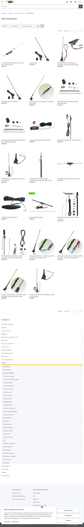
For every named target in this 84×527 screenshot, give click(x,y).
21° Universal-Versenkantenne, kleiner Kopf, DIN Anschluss (12, 63)
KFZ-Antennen (7, 402)
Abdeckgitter (6, 366)
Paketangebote (5, 466)
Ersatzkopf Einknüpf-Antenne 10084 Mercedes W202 (67, 102)
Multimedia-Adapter (9, 453)
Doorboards (6, 421)
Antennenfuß (33, 63)
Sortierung (14, 26)
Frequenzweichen (8, 437)
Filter (5, 26)
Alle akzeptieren (68, 510)
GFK (4, 440)
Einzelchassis (5, 347)
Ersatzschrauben (8, 431)
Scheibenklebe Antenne (36, 217)
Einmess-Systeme (8, 427)
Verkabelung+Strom (7, 359)
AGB (34, 496)
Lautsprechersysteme (7, 324)
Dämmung (4, 356)
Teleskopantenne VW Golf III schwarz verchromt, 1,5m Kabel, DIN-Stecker (12, 256)
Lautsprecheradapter (9, 443)
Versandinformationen (18, 499)
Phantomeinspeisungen (10, 411)
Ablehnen (68, 520)
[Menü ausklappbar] (2, 1)
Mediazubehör (7, 450)
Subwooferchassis (6, 350)
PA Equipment (5, 475)
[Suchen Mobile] (40, 6)
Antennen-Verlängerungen (11, 379)
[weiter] (81, 30)
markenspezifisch (8, 447)
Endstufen (4, 340)
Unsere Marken (5, 331)
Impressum (7, 521)
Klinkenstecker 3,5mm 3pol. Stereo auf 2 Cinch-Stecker (13, 179)
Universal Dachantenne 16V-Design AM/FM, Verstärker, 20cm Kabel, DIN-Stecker (70, 256)
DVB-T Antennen (8, 395)
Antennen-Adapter (8, 376)
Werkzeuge (6, 463)
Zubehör (3, 363)
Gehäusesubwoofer (7, 353)
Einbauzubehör (7, 424)
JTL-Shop (75, 525)
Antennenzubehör (8, 386)
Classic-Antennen (8, 389)
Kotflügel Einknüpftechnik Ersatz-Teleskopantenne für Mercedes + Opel (40, 179)
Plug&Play (4, 334)
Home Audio (4, 469)
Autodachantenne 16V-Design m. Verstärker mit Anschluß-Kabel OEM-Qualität (68, 63)
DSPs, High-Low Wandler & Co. (10, 337)
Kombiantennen (8, 405)
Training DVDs (7, 459)
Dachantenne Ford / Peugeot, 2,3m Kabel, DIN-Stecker (41, 102)
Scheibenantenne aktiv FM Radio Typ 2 (68, 178)
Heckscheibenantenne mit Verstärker (40, 140)
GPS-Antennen (7, 398)
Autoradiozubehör (8, 414)
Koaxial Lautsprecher (7, 343)
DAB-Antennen (7, 392)
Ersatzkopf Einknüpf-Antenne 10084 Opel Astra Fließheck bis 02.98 (13, 141)
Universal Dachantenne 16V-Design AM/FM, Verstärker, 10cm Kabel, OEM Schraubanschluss (42, 256)
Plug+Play (4, 327)
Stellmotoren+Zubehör (9, 456)
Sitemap (35, 499)
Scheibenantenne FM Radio (9, 217)
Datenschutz (15, 521)
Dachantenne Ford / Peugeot (9, 101)
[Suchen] (81, 6)
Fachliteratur (6, 434)
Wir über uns (16, 493)
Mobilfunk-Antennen (9, 408)
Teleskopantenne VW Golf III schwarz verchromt (68, 218)
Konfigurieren (68, 515)
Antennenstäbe (7, 382)
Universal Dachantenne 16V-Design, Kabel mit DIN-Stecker (41, 295)
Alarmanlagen (7, 370)
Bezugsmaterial (7, 418)
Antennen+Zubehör (8, 373)
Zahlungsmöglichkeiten (19, 496)
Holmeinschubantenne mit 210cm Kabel (69, 140)
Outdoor (3, 472)
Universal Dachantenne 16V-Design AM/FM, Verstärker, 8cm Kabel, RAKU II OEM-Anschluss (14, 295)
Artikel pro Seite (27, 26)
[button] (67, 2)
